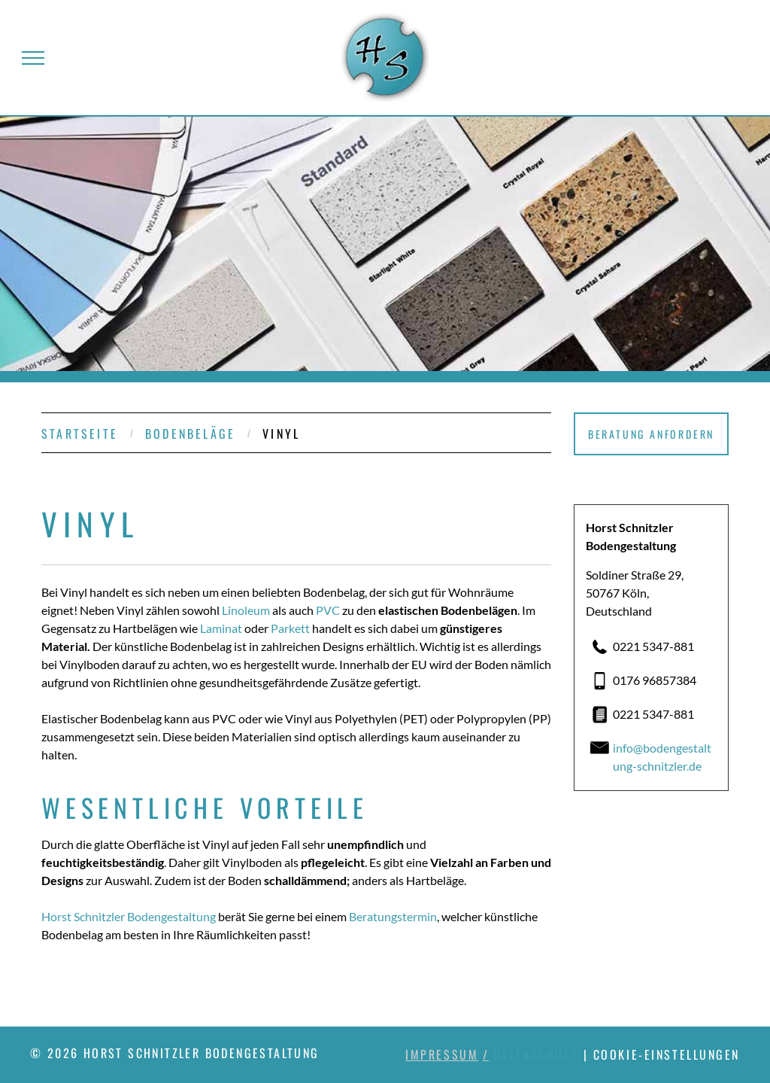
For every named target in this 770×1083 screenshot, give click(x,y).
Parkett (290, 628)
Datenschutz (535, 1054)
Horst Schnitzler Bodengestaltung (128, 916)
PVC (328, 610)
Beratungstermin (393, 916)
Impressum (441, 1054)
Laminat (221, 628)
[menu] (33, 58)
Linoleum (246, 610)
